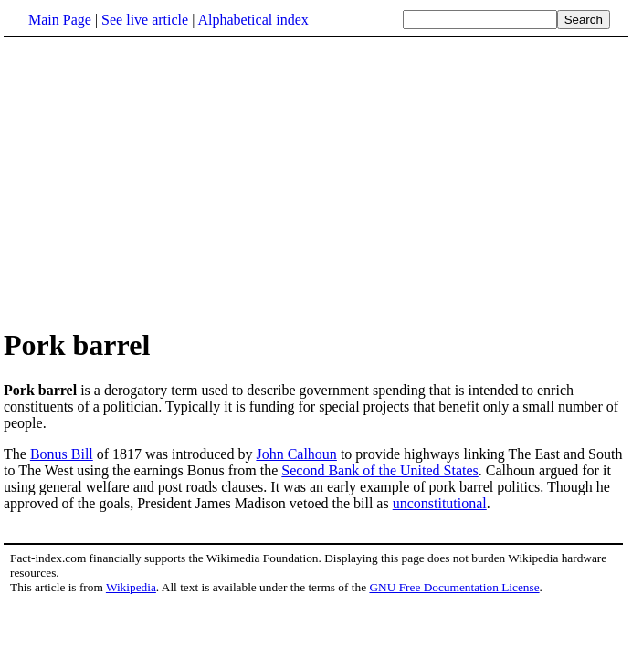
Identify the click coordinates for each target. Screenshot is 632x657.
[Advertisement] (157, 181)
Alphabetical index (252, 19)
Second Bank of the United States (380, 470)
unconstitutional (440, 503)
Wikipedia (131, 587)
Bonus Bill (61, 454)
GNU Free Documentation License (454, 587)
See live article (144, 19)
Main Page (59, 19)
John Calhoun (296, 454)
